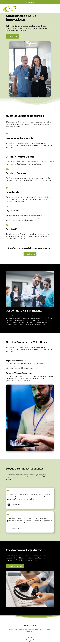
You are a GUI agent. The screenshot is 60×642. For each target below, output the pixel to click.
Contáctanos (30, 2)
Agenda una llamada (15, 566)
